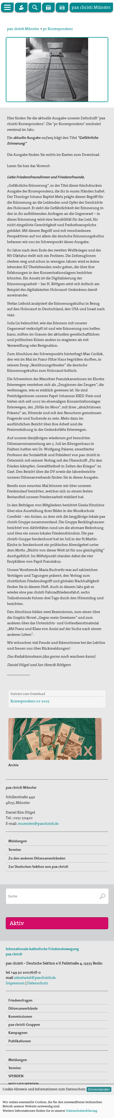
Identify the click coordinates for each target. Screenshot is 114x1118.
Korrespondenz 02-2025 (29, 701)
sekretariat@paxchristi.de (35, 977)
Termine (14, 849)
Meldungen (17, 841)
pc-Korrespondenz (58, 28)
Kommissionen (20, 1016)
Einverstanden (99, 1089)
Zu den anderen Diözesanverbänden (36, 858)
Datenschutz (37, 983)
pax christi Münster (23, 28)
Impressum (15, 983)
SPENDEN (16, 1076)
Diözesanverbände (23, 1008)
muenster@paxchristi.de (38, 823)
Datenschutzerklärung (81, 1111)
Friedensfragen (20, 1000)
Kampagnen (17, 1032)
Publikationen (19, 1041)
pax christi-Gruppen (24, 1024)
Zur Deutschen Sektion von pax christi (38, 866)
